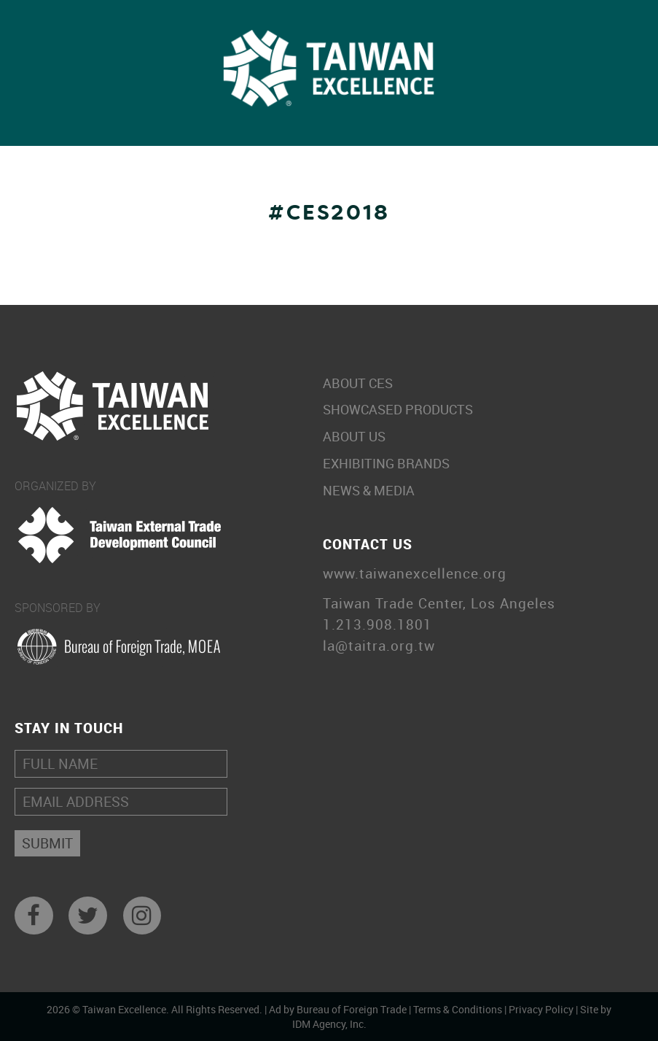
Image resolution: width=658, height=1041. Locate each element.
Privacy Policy (541, 1009)
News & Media (480, 491)
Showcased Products (480, 410)
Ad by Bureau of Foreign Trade (338, 1009)
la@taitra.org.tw (379, 646)
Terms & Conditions (457, 1009)
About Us (480, 437)
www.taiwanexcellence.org (414, 573)
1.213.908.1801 (377, 624)
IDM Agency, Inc (328, 1024)
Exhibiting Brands (480, 464)
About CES (480, 383)
